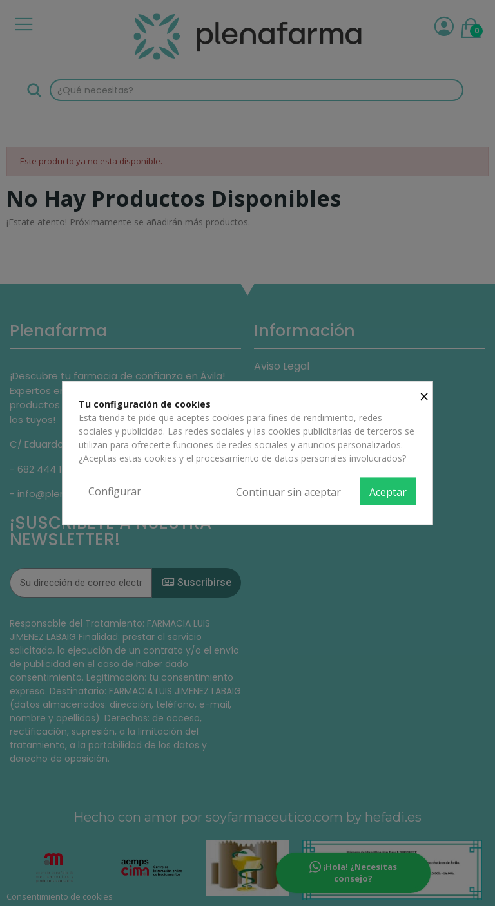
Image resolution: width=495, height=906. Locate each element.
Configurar (114, 491)
